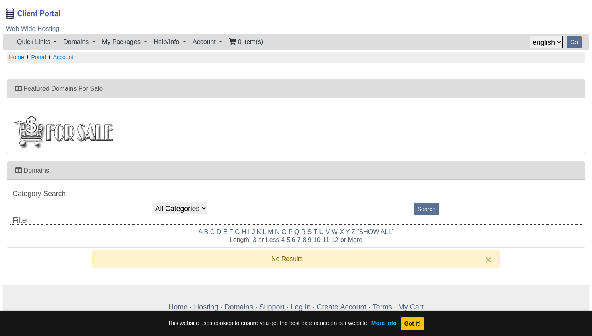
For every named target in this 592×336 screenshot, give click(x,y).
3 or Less (266, 239)
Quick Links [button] (34, 41)
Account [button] (205, 41)
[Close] (488, 259)
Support (271, 307)
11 (325, 239)
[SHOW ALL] (375, 231)
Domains (238, 307)
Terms (382, 307)
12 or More (346, 239)
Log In (301, 307)
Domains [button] (77, 41)
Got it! (412, 323)
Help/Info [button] (167, 41)
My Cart (411, 307)
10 (317, 239)
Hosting (206, 307)
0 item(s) (246, 41)
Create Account (341, 307)
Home (16, 57)
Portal (38, 57)
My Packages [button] (122, 41)
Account (63, 57)
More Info (384, 323)
